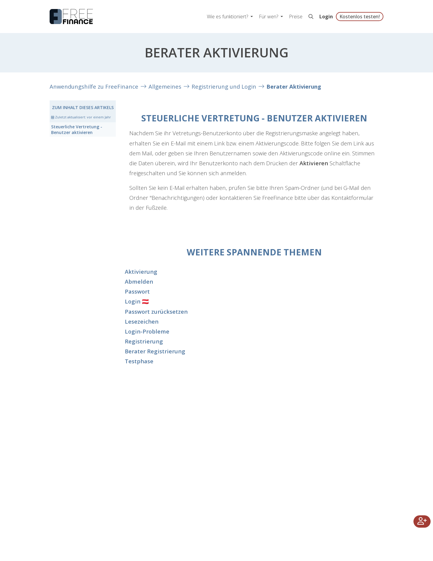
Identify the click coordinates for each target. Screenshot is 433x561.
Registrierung (144, 341)
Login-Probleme (147, 331)
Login (326, 16)
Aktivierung (141, 271)
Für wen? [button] (269, 16)
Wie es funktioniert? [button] (228, 16)
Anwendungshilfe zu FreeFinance (94, 86)
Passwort (137, 291)
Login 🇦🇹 (137, 301)
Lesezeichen (141, 321)
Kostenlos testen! (359, 16)
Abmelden (139, 281)
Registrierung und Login (224, 86)
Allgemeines (165, 86)
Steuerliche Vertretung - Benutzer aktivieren (76, 129)
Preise (295, 16)
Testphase (139, 361)
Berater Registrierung (155, 351)
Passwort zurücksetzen (156, 311)
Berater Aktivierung (293, 86)
